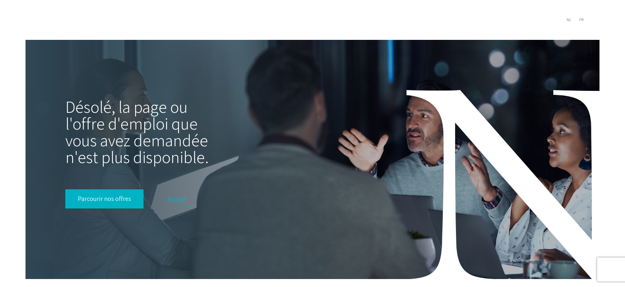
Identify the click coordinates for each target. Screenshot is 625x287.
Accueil (177, 199)
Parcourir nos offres (104, 199)
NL (568, 19)
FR (581, 19)
